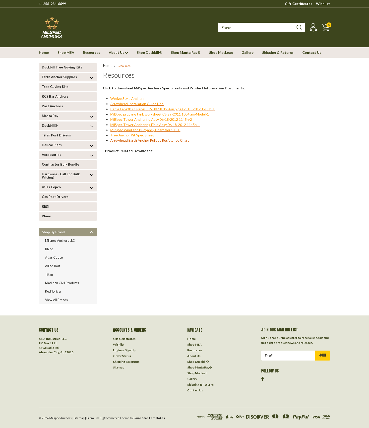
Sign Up (130, 350)
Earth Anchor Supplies (59, 77)
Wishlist (323, 3)
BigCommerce (109, 418)
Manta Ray (50, 116)
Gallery (247, 52)
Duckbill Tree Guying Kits (62, 67)
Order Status (122, 356)
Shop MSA (66, 52)
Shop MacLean (221, 52)
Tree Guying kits (55, 87)
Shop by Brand (53, 232)
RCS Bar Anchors (55, 96)
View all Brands (56, 300)
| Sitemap (78, 418)
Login (117, 350)
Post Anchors (52, 106)
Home (44, 52)
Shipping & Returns (278, 52)
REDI (45, 206)
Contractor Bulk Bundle (60, 164)
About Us (118, 52)
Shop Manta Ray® (185, 52)
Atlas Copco (51, 187)
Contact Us (311, 52)
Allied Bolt (52, 266)
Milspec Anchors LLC (60, 241)
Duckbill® (50, 125)
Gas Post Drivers (55, 197)
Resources (91, 52)
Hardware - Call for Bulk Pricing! (61, 175)
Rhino (46, 216)
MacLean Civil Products (62, 283)
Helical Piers (52, 145)
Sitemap (118, 367)
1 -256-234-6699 (52, 3)
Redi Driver (53, 291)
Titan (49, 274)
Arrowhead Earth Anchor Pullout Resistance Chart (149, 140)
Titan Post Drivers (56, 135)
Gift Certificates (298, 3)
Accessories (51, 155)
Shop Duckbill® (149, 52)
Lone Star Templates (149, 418)
